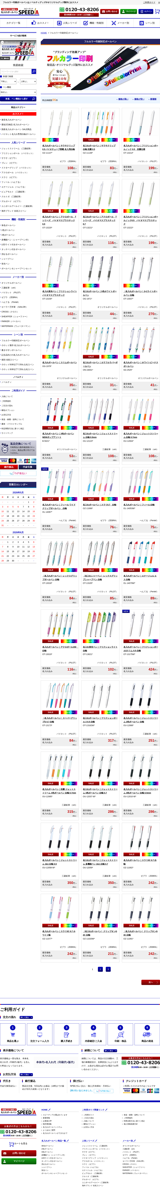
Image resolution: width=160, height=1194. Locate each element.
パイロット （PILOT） (11, 292)
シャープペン (7, 259)
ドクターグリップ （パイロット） (16, 168)
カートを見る (18, 1144)
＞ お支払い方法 (87, 1127)
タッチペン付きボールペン (13, 249)
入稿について (7, 396)
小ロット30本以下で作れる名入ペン (17, 369)
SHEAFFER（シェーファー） (14, 316)
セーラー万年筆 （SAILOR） (14, 307)
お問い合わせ (111, 11)
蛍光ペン (5, 264)
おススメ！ (40, 23)
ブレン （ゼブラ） (9, 163)
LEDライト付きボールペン (13, 244)
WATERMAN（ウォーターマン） (16, 326)
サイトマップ (7, 433)
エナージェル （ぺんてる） (13, 187)
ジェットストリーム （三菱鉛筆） (16, 148)
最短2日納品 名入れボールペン (15, 124)
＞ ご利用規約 (127, 1118)
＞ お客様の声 (46, 1121)
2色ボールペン (8, 230)
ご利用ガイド (149, 2)
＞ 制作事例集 (46, 1124)
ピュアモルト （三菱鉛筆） (13, 192)
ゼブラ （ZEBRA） (10, 297)
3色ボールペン (8, 235)
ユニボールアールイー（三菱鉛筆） (17, 206)
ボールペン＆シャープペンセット (16, 268)
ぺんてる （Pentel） (10, 302)
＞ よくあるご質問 (48, 1130)
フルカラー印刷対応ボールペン (15, 340)
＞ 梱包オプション (88, 1124)
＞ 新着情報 (45, 1118)
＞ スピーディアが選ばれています (54, 1115)
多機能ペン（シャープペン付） (15, 240)
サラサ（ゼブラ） (9, 158)
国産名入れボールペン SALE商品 (16, 129)
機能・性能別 (93, 23)
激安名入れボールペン (11, 120)
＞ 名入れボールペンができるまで (54, 1133)
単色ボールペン (8, 225)
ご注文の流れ (7, 405)
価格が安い (138, 99)
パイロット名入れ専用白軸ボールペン (18, 134)
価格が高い (120, 99)
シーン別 (147, 23)
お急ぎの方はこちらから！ (18, 1126)
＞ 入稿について (87, 1121)
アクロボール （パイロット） (14, 172)
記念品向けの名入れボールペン (15, 355)
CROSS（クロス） (10, 312)
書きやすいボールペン (11, 350)
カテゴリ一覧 (13, 23)
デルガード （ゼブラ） (11, 201)
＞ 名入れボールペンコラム (51, 1127)
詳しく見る (25, 1017)
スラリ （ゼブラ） (9, 177)
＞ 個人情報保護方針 (130, 1124)
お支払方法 (6, 415)
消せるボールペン (9, 254)
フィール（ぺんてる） (11, 182)
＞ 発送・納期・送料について (133, 1115)
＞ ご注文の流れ (87, 1118)
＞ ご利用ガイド (87, 1115)
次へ (151, 982)
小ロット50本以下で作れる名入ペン (17, 364)
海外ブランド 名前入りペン (13, 211)
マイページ (131, 11)
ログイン (148, 11)
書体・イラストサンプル (11, 424)
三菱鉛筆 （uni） (9, 288)
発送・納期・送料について (12, 419)
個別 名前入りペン (9, 360)
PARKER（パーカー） (11, 321)
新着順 (152, 99)
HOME (44, 33)
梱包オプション (8, 410)
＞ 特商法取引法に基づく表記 (133, 1121)
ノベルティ (6, 382)
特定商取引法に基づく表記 (12, 428)
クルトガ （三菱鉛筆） (11, 196)
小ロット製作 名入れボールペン (15, 345)
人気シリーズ (66, 23)
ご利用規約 (6, 401)
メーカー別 (120, 23)
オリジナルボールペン (11, 283)
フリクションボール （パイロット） (17, 153)
